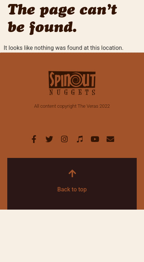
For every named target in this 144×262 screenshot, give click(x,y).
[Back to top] (72, 173)
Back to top (72, 189)
